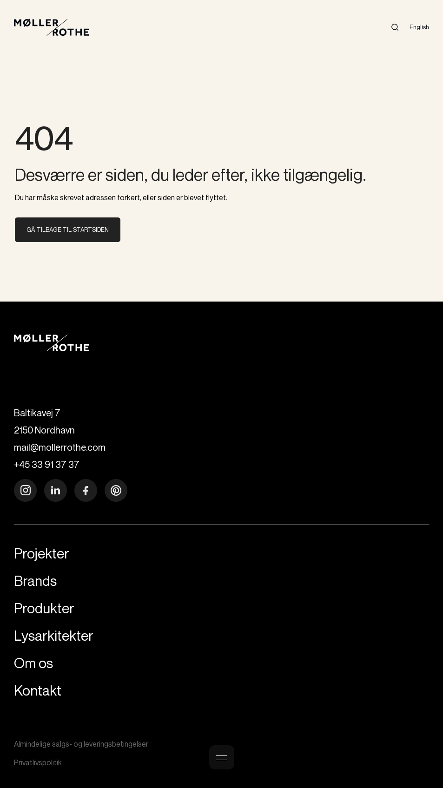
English (419, 27)
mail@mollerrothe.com (60, 447)
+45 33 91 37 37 (46, 464)
